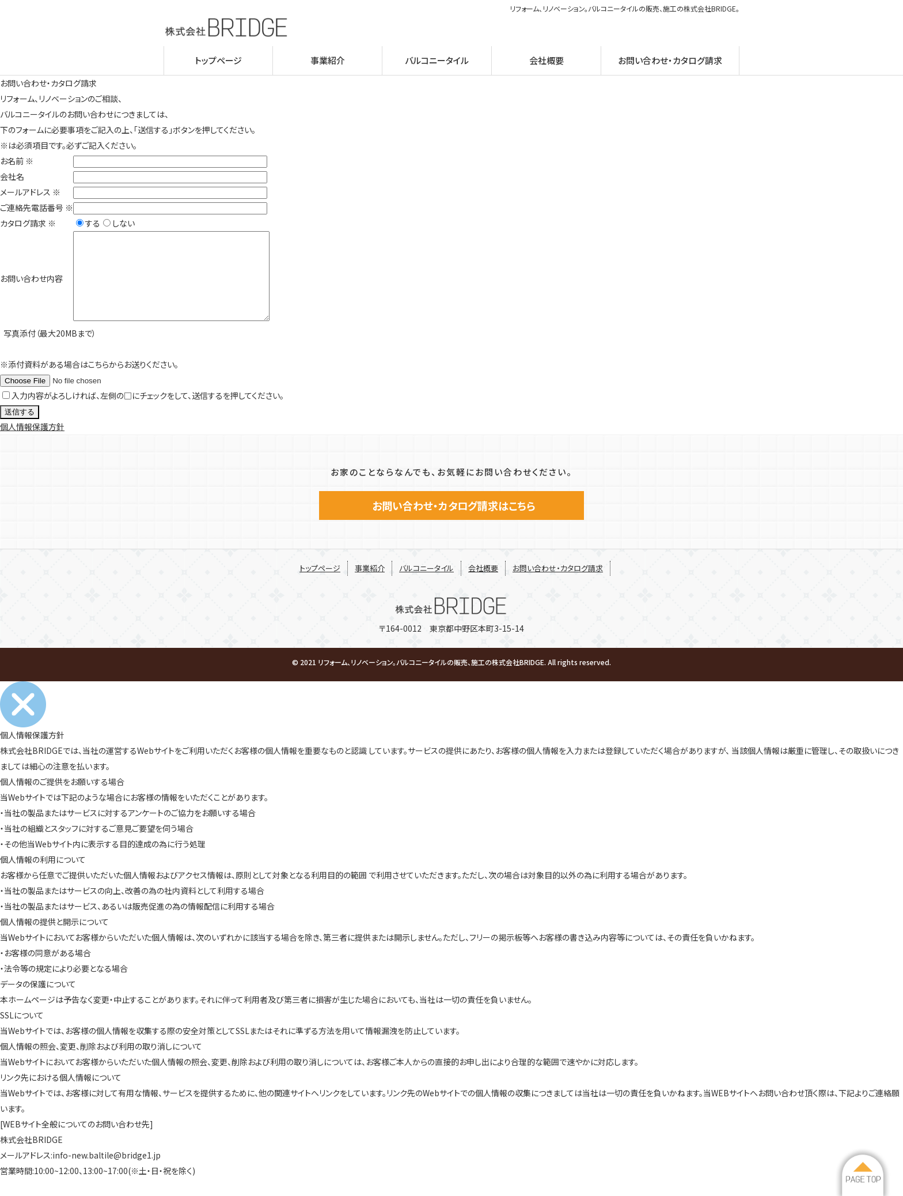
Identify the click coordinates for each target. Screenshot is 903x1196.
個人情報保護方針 (32, 444)
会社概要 (546, 60)
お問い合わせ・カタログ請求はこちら (451, 522)
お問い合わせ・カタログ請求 (670, 60)
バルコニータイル (437, 60)
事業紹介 (327, 60)
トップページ (218, 60)
